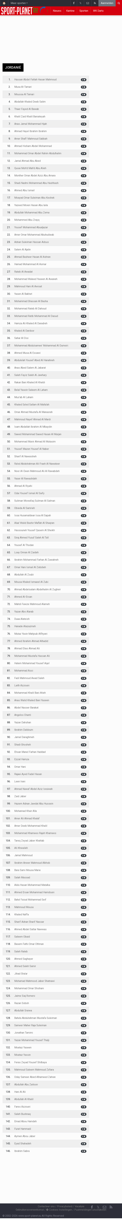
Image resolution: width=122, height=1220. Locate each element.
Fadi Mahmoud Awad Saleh (29, 678)
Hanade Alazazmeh (25, 626)
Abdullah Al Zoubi (24, 574)
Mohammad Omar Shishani (29, 988)
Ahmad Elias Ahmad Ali (27, 648)
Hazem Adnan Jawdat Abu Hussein (33, 803)
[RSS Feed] (111, 1207)
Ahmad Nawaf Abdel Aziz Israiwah (33, 788)
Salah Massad (22, 877)
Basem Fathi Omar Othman (29, 944)
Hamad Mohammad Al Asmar (30, 264)
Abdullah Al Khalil (23, 1099)
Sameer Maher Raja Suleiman (30, 1025)
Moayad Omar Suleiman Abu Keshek (34, 197)
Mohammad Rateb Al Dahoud (30, 308)
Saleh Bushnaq (22, 1114)
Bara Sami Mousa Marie (27, 870)
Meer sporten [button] (18, 3)
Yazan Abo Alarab (24, 611)
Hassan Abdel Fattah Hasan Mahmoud (35, 79)
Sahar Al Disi (21, 338)
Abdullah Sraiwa (23, 1010)
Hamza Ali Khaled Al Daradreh (30, 323)
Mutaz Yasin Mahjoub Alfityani (30, 633)
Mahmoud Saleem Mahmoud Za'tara (34, 1069)
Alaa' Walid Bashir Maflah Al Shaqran (34, 522)
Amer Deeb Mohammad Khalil (30, 825)
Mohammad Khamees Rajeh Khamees (35, 833)
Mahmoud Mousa (24, 907)
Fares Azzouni (22, 1106)
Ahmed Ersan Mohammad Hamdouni (34, 892)
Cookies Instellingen (59, 1209)
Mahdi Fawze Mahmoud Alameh (32, 604)
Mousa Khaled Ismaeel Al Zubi (31, 581)
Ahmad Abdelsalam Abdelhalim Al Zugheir (37, 589)
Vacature (79, 1206)
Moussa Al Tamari (24, 94)
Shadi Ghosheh (22, 744)
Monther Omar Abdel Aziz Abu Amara (34, 175)
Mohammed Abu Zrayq (26, 219)
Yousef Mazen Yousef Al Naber (31, 448)
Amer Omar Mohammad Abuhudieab (34, 234)
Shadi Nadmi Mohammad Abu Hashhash (36, 183)
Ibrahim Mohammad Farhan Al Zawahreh (36, 559)
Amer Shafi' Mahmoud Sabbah (30, 138)
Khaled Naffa (21, 914)
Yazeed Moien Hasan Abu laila (31, 205)
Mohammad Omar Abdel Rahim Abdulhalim (37, 153)
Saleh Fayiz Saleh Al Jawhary (30, 375)
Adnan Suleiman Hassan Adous (31, 242)
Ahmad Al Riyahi (23, 485)
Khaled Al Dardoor (24, 330)
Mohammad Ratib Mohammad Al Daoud (36, 316)
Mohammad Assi (23, 670)
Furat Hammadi (22, 1128)
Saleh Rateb (21, 951)
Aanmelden (107, 3)
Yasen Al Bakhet (23, 293)
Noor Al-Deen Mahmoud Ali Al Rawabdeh (37, 471)
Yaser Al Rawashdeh (25, 478)
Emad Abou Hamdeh (25, 1121)
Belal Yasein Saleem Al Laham (31, 389)
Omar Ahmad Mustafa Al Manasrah (33, 412)
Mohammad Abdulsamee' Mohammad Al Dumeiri (41, 345)
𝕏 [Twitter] (98, 1207)
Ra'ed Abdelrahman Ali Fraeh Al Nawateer (37, 463)
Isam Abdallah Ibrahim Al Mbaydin (33, 426)
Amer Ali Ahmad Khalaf (27, 818)
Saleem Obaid (22, 936)
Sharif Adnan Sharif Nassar (29, 921)
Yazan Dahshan (22, 722)
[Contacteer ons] (104, 1207)
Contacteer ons (46, 1206)
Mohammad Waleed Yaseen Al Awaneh (35, 279)
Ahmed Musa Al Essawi (27, 352)
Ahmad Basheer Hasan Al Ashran (32, 256)
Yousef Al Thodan (24, 545)
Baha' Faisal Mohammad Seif (30, 899)
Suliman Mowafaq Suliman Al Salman (34, 500)
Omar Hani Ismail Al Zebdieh (30, 567)
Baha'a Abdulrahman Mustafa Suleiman (35, 1018)
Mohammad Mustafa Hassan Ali (32, 655)
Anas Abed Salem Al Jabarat (30, 367)
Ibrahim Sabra (22, 1151)
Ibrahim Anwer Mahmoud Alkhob (32, 862)
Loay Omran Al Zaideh (26, 552)
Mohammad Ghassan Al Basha (31, 301)
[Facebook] (92, 1207)
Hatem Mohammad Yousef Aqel (31, 663)
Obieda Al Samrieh (24, 508)
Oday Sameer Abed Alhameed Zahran (35, 1077)
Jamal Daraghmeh (24, 737)
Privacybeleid (64, 1206)
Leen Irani (19, 781)
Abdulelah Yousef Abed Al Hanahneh (34, 360)
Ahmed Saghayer (23, 958)
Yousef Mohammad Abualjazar (31, 227)
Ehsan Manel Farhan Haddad (30, 751)
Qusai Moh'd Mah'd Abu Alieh (30, 168)
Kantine (70, 10)
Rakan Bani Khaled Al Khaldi (29, 382)
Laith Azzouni (21, 685)
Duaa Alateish (22, 618)
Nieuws (57, 10)
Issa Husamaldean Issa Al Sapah (32, 515)
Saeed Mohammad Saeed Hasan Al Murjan (37, 434)
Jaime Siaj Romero (24, 995)
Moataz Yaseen (22, 1047)
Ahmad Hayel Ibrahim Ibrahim (30, 131)
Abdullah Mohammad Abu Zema (31, 212)
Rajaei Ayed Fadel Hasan (28, 774)
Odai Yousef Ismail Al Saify (29, 493)
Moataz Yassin (22, 1054)
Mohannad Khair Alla (25, 810)
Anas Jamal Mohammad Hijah (30, 123)
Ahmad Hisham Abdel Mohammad (33, 146)
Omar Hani (20, 766)
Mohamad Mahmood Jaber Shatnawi (34, 981)
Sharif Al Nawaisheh (25, 456)
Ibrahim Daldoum (23, 729)
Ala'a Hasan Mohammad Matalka (32, 884)
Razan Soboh (21, 1003)
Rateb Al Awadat (23, 271)
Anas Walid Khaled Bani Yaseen (31, 700)
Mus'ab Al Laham (23, 397)
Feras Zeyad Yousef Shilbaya (30, 1062)
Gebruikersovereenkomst (30, 1209)
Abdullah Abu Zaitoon (26, 1084)
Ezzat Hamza (21, 759)
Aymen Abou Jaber (24, 1136)
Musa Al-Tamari (23, 86)
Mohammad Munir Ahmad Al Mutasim (35, 441)
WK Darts (98, 10)
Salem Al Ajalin (22, 249)
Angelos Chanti (22, 714)
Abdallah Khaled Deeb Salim (30, 101)
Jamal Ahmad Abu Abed (27, 160)
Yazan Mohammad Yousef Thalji (31, 1040)
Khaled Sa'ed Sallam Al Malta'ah (31, 404)
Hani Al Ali (20, 1091)
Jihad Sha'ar (20, 973)
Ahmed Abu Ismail (24, 190)
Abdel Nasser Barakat (26, 707)
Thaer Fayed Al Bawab (26, 109)
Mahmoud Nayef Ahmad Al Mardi (32, 419)
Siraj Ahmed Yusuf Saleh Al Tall (31, 537)
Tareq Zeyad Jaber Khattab (29, 840)
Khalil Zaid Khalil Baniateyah (29, 116)
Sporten (83, 10)
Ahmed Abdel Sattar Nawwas (30, 929)
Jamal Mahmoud (23, 855)
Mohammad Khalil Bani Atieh (30, 692)
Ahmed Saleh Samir (25, 966)
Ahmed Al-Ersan (23, 596)
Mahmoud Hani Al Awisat (28, 286)
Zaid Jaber (20, 796)
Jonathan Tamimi (23, 1032)
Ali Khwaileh (21, 847)
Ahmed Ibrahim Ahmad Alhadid (31, 641)
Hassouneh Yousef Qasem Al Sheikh (34, 530)
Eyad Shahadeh (22, 1143)
